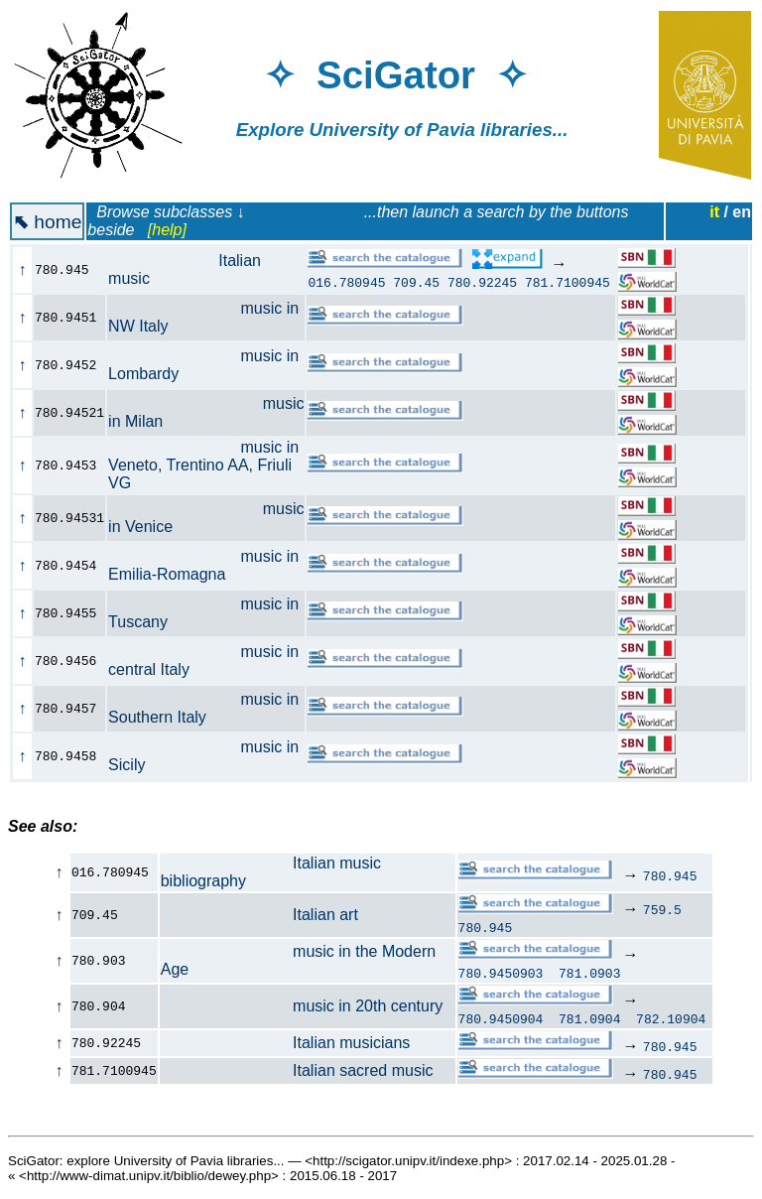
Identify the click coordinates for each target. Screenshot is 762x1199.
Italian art (259, 914)
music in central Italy (203, 660)
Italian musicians (286, 1042)
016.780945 (346, 282)
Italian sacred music (297, 1070)
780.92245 (482, 282)
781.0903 (589, 973)
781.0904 (589, 1018)
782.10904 (670, 1018)
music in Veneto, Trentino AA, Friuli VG (203, 465)
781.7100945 (567, 282)
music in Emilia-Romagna (203, 565)
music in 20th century (302, 1006)
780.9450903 (501, 973)
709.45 (416, 282)
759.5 (662, 909)
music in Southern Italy (203, 708)
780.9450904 (501, 1018)
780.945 (670, 875)
